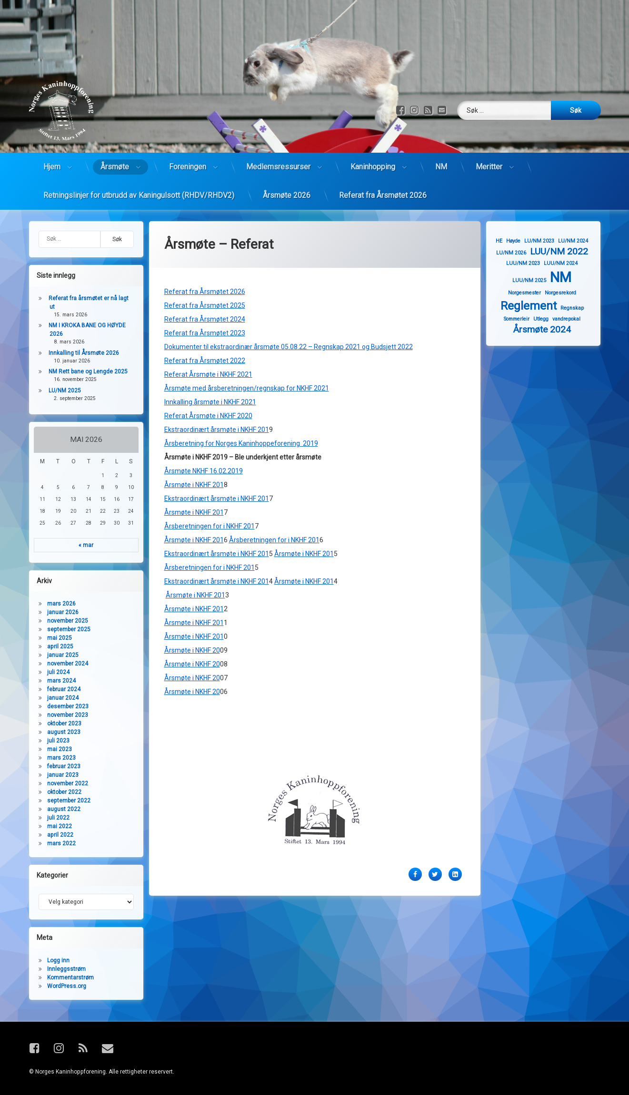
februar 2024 (58, 689)
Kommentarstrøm (64, 977)
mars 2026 (55, 603)
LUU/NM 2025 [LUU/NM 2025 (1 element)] (535, 280)
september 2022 (63, 800)
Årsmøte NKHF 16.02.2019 (203, 436)
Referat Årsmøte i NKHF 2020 (208, 380)
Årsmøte (114, 155)
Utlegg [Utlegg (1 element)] (546, 319)
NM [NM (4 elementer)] (567, 277)
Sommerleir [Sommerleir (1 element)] (522, 319)
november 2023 (61, 715)
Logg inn (52, 960)
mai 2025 (53, 638)
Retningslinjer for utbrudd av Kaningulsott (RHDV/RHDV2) (138, 184)
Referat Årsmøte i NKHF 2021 (208, 339)
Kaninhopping (372, 155)
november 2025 (61, 620)
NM (441, 155)
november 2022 (61, 783)
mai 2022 (53, 826)
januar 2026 (57, 612)
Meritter (489, 155)
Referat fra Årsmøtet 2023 (204, 298)
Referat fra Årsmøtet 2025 (204, 270)
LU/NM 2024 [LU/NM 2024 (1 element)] (579, 241)
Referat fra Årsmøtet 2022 (204, 325)
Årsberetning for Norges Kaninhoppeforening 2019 (241, 408)
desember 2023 (62, 706)
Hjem (51, 155)
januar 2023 (57, 775)
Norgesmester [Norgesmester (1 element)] (530, 293)
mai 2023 (53, 749)
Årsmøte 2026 (286, 184)
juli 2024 (52, 672)
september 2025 (63, 629)
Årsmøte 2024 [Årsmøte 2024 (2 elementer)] (548, 329)
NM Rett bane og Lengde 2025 (82, 371)
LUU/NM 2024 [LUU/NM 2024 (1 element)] (567, 263)
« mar (79, 545)
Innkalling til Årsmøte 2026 (78, 353)
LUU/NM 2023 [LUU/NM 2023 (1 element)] (529, 263)
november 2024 (61, 663)
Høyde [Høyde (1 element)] (519, 241)
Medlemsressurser (278, 155)
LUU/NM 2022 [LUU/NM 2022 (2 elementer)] (565, 251)
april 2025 (54, 646)
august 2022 (58, 809)
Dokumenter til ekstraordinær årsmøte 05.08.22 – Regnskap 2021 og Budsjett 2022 (288, 311)
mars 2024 (55, 680)
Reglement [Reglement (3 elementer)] (534, 306)
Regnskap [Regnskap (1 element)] (577, 308)
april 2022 (54, 834)
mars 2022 (55, 843)
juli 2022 (52, 817)
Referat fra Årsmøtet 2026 (383, 184)
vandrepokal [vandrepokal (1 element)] (572, 319)
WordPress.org (60, 986)
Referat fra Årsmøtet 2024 (204, 284)
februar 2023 (58, 766)
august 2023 (58, 732)
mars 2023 (55, 757)
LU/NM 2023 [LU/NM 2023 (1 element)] (545, 241)
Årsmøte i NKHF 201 (194, 449)
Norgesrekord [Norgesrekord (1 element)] (566, 293)
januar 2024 (57, 697)
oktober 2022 (58, 792)
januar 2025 (57, 655)
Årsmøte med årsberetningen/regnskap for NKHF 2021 (246, 353)
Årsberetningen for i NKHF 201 (209, 491)
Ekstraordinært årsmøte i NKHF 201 (216, 394)
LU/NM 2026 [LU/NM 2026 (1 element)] (517, 253)
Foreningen (187, 155)
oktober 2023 (58, 723)
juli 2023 (52, 740)
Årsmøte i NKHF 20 (192, 615)
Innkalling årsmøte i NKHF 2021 (210, 367)
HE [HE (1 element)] (505, 241)
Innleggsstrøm (60, 969)
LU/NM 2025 (59, 390)
